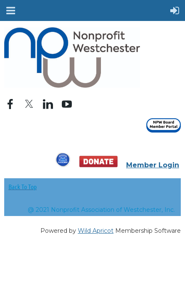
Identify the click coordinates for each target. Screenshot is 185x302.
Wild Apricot (96, 230)
